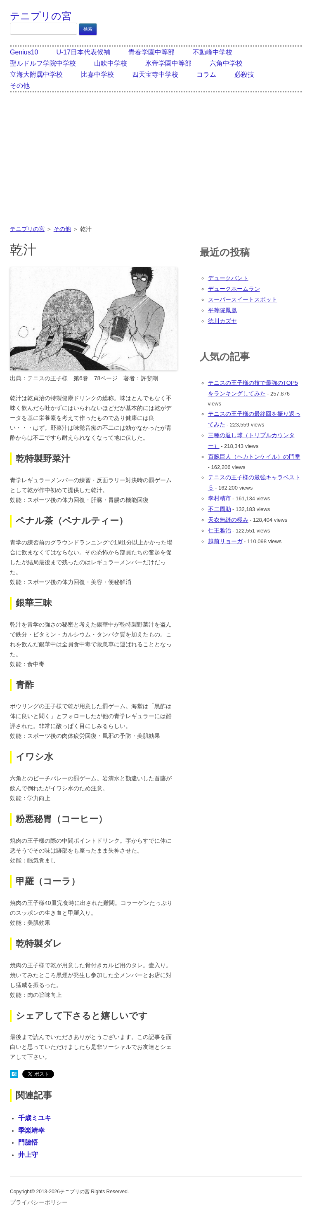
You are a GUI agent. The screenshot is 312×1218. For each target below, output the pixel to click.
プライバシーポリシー (39, 1202)
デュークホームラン (234, 288)
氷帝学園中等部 (168, 63)
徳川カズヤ (222, 321)
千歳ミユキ (34, 1117)
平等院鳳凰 (222, 310)
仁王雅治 (219, 530)
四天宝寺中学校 (155, 74)
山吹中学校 (110, 63)
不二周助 (219, 509)
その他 (20, 85)
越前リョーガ (225, 541)
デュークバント (228, 278)
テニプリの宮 (40, 15)
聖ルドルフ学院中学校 (43, 63)
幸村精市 (219, 498)
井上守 (28, 1154)
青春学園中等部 (151, 52)
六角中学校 (226, 63)
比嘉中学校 (97, 74)
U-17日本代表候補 (83, 52)
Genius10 (24, 52)
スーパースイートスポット (242, 299)
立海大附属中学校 (36, 74)
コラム (206, 74)
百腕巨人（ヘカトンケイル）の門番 (254, 456)
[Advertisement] (156, 164)
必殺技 (244, 74)
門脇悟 (28, 1142)
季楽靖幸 (31, 1130)
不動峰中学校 (212, 52)
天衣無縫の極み (228, 519)
